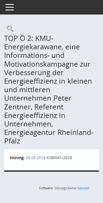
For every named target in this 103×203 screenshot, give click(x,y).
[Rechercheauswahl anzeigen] (8, 28)
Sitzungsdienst (71, 188)
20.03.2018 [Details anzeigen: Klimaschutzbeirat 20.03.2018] (36, 157)
